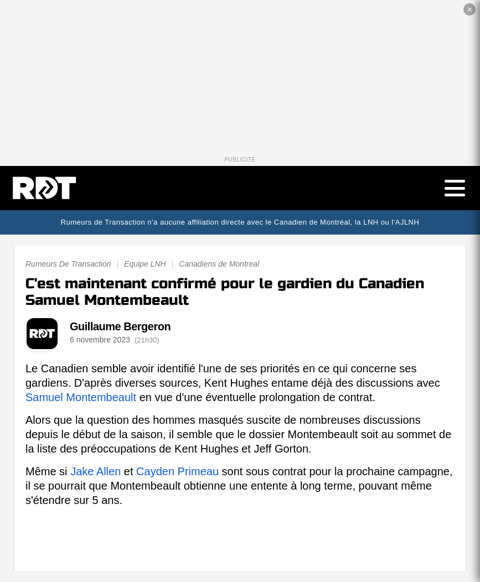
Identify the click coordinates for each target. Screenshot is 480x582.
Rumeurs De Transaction (68, 263)
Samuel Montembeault (80, 397)
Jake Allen (95, 471)
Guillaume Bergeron (120, 326)
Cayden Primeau (177, 471)
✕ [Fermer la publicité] (470, 10)
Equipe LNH (145, 263)
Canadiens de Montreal (219, 263)
